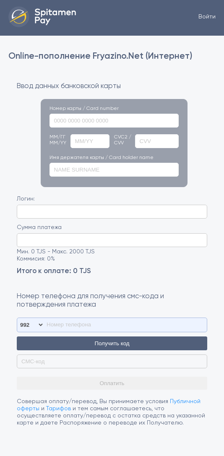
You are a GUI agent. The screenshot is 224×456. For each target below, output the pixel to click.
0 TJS (82, 271)
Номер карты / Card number (84, 108)
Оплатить (111, 383)
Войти (207, 17)
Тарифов (58, 409)
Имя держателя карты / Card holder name (101, 157)
